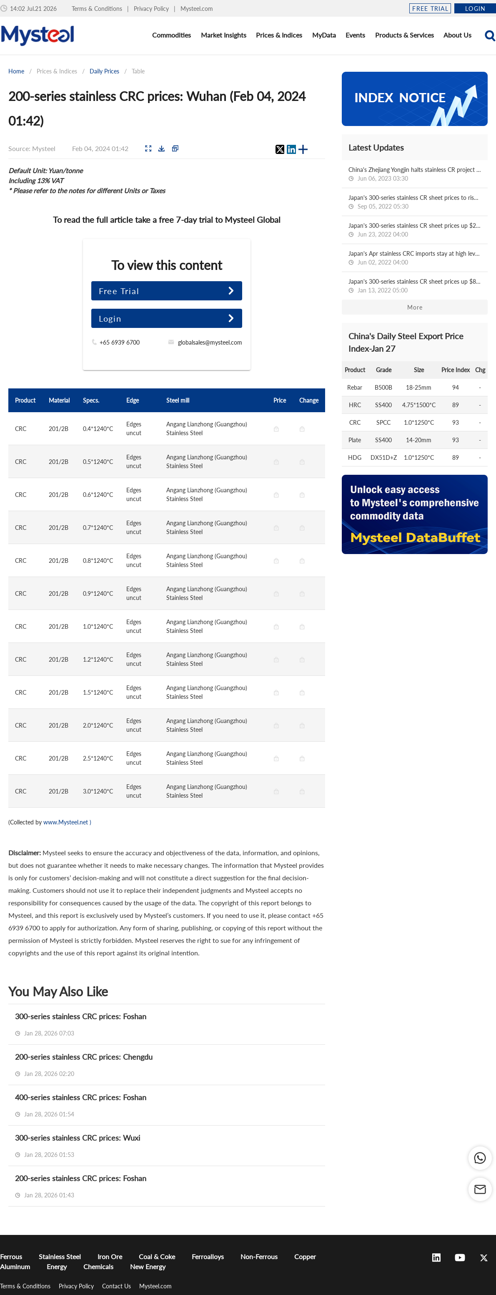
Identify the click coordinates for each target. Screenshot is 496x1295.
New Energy (147, 1266)
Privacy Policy (152, 8)
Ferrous (11, 1256)
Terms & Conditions (98, 8)
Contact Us (117, 1286)
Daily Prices (104, 71)
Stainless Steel (60, 1256)
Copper (305, 1256)
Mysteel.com (196, 8)
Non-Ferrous (259, 1256)
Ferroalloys (208, 1256)
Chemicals (98, 1266)
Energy (57, 1266)
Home (16, 71)
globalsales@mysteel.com (210, 342)
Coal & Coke (157, 1256)
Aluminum (15, 1266)
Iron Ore (110, 1256)
